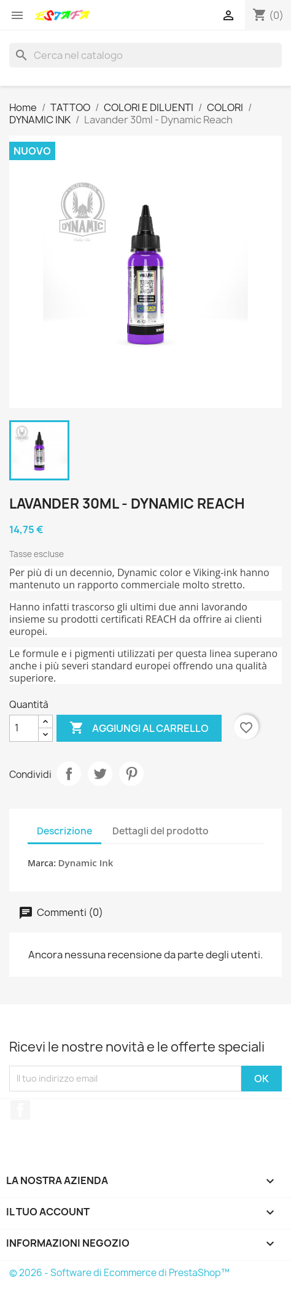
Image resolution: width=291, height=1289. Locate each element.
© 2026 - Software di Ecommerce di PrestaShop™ (119, 1272)
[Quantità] (24, 728)
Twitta (100, 773)
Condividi (68, 773)
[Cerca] (145, 55)
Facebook (20, 1110)
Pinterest (131, 773)
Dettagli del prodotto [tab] (160, 831)
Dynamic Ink (86, 862)
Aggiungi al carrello (139, 728)
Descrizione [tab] (64, 831)
